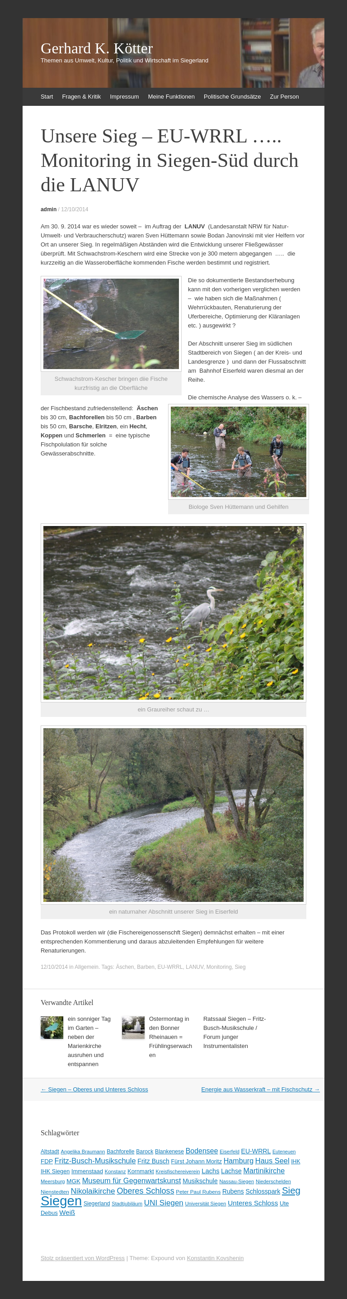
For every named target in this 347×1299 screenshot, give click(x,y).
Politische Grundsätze (232, 96)
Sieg (240, 967)
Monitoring (219, 967)
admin (48, 209)
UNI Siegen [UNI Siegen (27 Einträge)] (163, 1203)
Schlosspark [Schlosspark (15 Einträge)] (262, 1191)
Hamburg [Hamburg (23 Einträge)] (239, 1161)
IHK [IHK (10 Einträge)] (295, 1161)
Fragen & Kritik (81, 96)
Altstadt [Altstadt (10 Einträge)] (50, 1151)
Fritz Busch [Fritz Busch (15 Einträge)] (153, 1161)
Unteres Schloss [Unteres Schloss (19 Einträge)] (253, 1203)
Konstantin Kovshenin (215, 1258)
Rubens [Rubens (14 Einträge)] (233, 1191)
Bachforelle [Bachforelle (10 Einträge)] (120, 1151)
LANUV (194, 967)
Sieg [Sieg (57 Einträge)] (291, 1190)
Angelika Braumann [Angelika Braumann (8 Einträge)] (83, 1151)
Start (47, 96)
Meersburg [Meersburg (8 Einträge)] (53, 1181)
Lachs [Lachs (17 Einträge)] (211, 1171)
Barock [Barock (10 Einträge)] (144, 1151)
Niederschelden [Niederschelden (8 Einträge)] (273, 1181)
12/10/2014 (74, 209)
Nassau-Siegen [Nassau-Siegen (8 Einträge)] (236, 1181)
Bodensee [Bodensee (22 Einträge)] (202, 1151)
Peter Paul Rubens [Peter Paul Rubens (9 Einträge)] (198, 1192)
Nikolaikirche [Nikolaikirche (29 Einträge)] (93, 1190)
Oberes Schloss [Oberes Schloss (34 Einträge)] (145, 1190)
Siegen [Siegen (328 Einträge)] (61, 1200)
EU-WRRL (170, 967)
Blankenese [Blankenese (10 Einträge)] (169, 1151)
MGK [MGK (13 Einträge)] (73, 1181)
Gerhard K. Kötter (97, 48)
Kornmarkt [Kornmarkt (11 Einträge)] (140, 1171)
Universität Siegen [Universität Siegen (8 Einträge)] (205, 1203)
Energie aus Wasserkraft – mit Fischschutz (261, 1089)
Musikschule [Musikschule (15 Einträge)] (200, 1181)
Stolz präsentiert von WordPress (83, 1258)
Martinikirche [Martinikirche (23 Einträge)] (264, 1170)
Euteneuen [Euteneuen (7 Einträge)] (284, 1151)
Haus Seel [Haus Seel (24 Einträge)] (272, 1161)
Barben (146, 967)
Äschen (125, 967)
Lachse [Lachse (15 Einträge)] (231, 1171)
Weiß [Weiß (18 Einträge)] (67, 1212)
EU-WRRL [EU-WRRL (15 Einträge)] (256, 1151)
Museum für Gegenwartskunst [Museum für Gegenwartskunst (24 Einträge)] (131, 1180)
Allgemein (86, 967)
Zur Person (284, 96)
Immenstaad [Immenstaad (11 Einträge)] (87, 1171)
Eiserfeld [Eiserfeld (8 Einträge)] (229, 1151)
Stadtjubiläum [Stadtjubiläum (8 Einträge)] (127, 1203)
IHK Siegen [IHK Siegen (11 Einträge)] (55, 1171)
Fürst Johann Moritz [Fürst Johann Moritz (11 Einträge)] (196, 1161)
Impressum (124, 96)
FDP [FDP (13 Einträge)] (47, 1161)
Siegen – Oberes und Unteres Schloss (94, 1089)
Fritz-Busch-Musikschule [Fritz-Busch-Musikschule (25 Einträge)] (95, 1161)
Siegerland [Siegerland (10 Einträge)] (97, 1203)
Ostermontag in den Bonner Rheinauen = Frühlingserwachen (170, 1036)
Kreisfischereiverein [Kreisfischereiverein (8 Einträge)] (178, 1171)
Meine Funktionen (171, 96)
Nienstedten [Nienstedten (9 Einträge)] (55, 1192)
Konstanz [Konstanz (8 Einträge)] (115, 1171)
